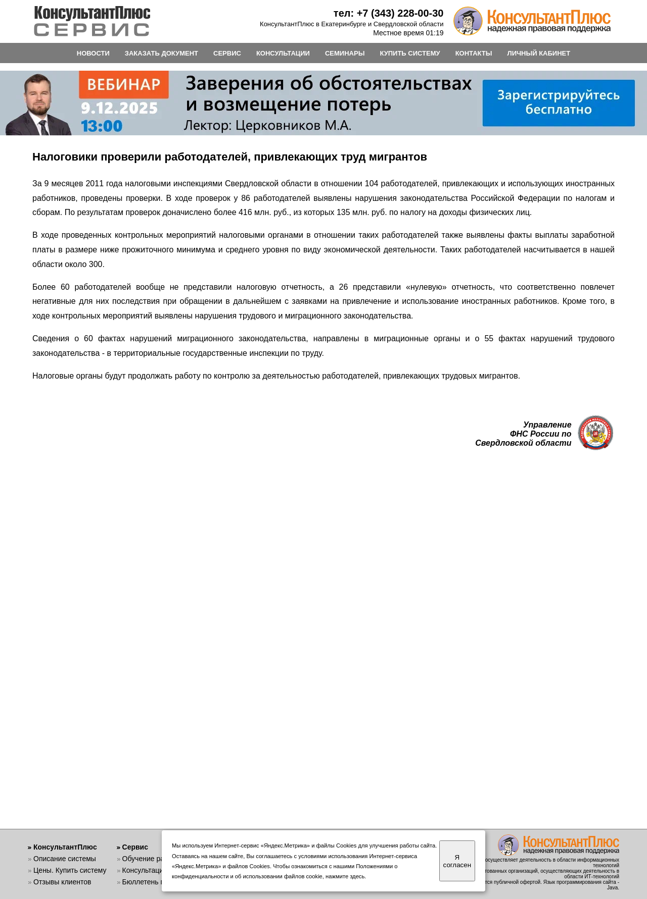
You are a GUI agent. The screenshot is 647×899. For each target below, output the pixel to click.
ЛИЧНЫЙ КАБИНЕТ (539, 53)
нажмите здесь (345, 876)
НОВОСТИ (93, 53)
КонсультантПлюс (65, 847)
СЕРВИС (227, 53)
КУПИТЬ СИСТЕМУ (410, 53)
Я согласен (457, 861)
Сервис (135, 847)
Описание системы (64, 859)
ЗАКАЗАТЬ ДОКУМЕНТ (161, 53)
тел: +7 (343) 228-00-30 (389, 13)
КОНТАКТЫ (473, 53)
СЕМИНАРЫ (344, 53)
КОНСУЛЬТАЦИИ (283, 53)
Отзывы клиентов (62, 882)
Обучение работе (150, 859)
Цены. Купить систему (70, 870)
